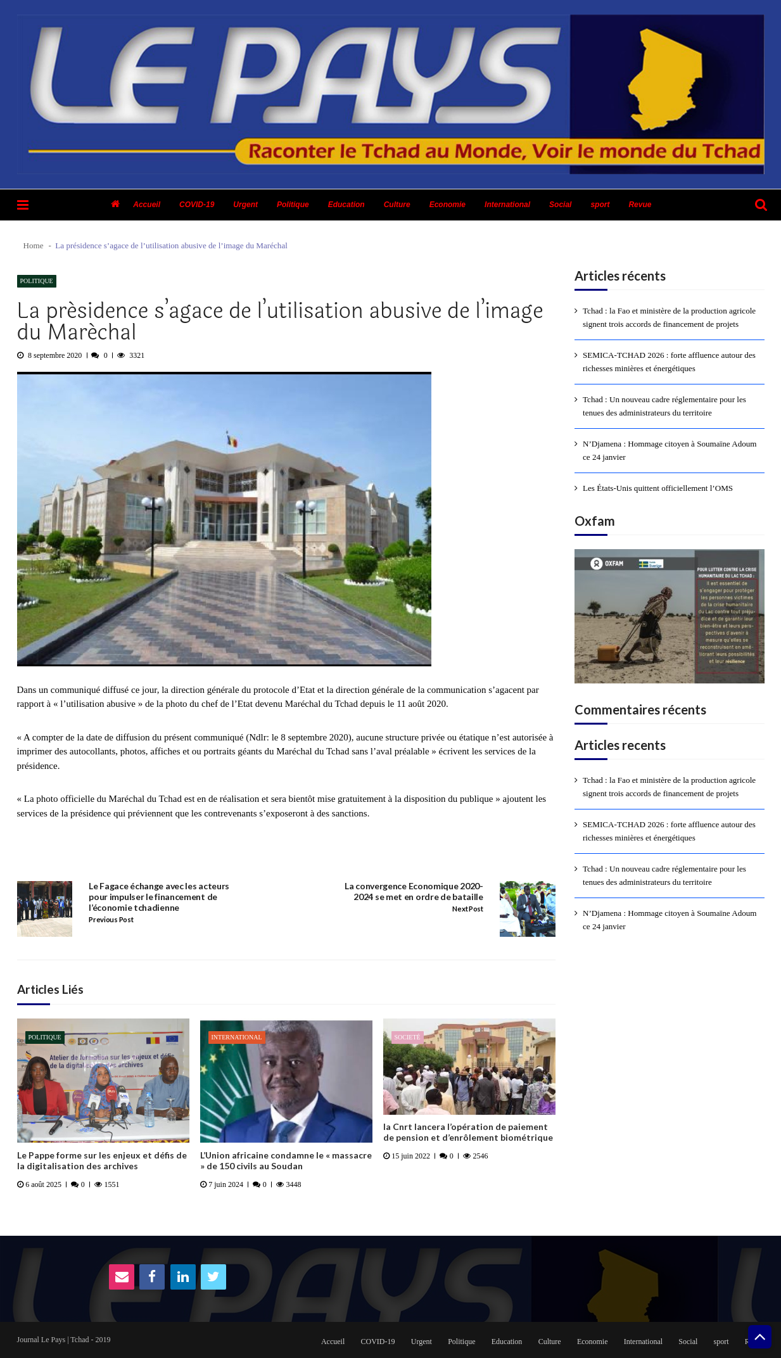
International (507, 204)
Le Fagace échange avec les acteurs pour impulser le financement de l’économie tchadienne (159, 897)
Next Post (467, 909)
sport (599, 204)
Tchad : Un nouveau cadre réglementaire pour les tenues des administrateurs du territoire (664, 406)
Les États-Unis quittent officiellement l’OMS (658, 488)
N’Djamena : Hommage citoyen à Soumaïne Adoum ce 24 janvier (670, 450)
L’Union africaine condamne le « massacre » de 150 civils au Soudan (286, 1160)
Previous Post (111, 919)
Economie (447, 204)
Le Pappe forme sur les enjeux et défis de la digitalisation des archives (102, 1160)
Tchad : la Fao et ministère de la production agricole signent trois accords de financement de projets (669, 317)
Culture (397, 204)
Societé (408, 1037)
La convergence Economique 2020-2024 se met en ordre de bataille (414, 891)
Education (346, 204)
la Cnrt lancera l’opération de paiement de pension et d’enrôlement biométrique (468, 1132)
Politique (293, 204)
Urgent (245, 204)
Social (560, 204)
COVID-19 (196, 204)
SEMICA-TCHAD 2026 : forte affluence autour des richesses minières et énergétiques (669, 361)
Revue (639, 204)
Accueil (146, 204)
